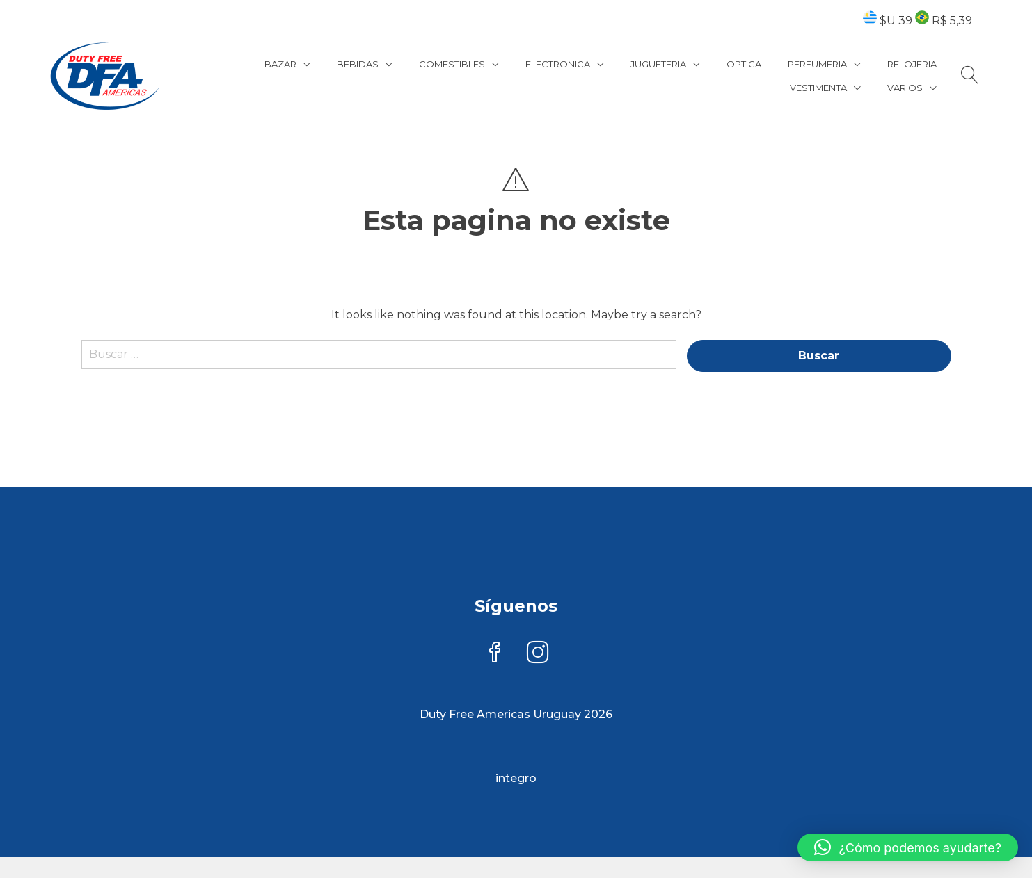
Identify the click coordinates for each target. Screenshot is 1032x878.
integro (516, 778)
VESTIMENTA (818, 87)
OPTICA (744, 64)
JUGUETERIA (658, 64)
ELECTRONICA (557, 64)
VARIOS (905, 87)
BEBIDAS (358, 64)
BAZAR (280, 64)
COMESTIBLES (452, 64)
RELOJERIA (912, 64)
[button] (907, 847)
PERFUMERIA (817, 64)
